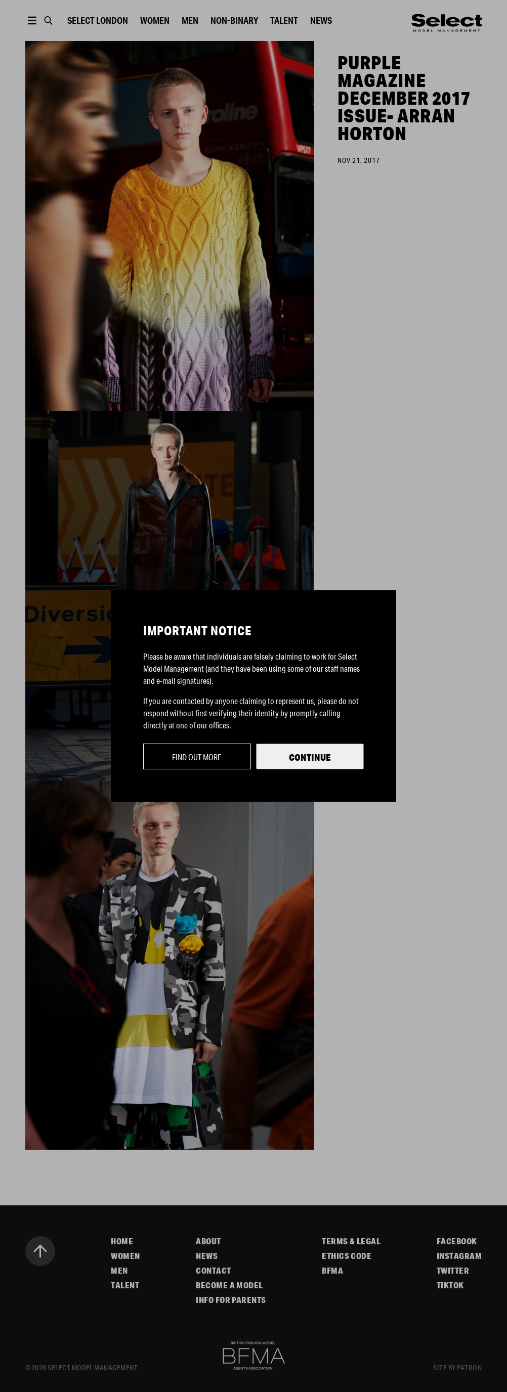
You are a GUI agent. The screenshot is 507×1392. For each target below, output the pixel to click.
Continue (310, 757)
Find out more (197, 757)
